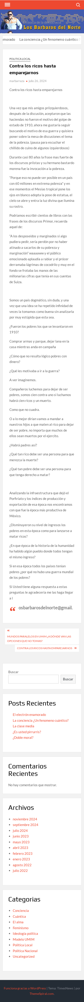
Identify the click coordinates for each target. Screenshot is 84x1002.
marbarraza (16, 81)
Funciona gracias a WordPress (25, 988)
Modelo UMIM (23, 939)
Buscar (13, 672)
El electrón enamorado (29, 715)
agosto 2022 (22, 865)
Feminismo (20, 928)
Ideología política (25, 933)
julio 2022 (20, 870)
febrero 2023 (22, 853)
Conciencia (21, 910)
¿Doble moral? (23, 737)
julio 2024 (20, 830)
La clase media (23, 726)
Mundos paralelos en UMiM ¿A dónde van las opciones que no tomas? (39, 639)
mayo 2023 (21, 842)
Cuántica (19, 916)
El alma (18, 922)
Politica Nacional (25, 951)
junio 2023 (21, 836)
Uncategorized (23, 956)
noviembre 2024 (25, 819)
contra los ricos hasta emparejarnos (44, 648)
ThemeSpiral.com (42, 993)
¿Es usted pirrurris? (27, 732)
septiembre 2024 (25, 825)
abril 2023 (20, 848)
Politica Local (19, 58)
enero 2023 (21, 859)
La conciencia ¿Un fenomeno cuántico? (53, 39)
